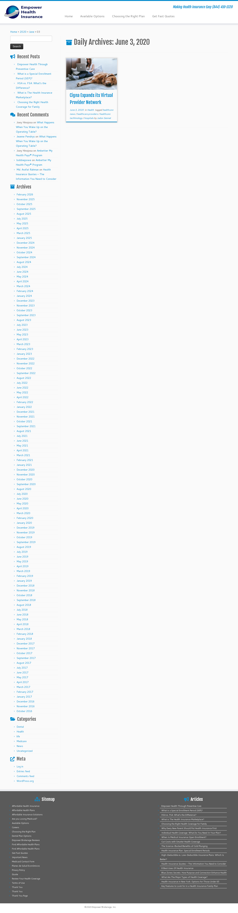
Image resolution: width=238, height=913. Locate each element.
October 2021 (24, 421)
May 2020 (22, 503)
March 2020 (23, 513)
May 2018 (22, 619)
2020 (23, 32)
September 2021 (26, 426)
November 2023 (26, 305)
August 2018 (24, 605)
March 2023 (23, 344)
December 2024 (25, 242)
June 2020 (22, 498)
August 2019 (24, 547)
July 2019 (22, 551)
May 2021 (22, 445)
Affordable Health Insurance (25, 806)
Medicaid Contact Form (23, 861)
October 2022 (24, 368)
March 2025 (23, 233)
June (31, 32)
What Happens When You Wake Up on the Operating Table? (35, 127)
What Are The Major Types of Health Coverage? (184, 877)
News (20, 746)
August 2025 (24, 213)
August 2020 (24, 489)
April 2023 (22, 339)
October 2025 (24, 204)
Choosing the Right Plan (128, 16)
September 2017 (26, 658)
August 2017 (24, 663)
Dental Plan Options (21, 835)
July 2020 (22, 494)
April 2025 (22, 228)
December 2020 (25, 469)
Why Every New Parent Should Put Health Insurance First (189, 828)
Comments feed (25, 776)
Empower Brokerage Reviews (26, 840)
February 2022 (25, 402)
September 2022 (26, 373)
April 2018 (22, 624)
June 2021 (22, 440)
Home (69, 16)
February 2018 (25, 634)
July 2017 (22, 667)
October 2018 (24, 595)
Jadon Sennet (104, 118)
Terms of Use (18, 882)
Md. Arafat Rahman (28, 169)
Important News (20, 857)
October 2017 (24, 653)
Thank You (17, 887)
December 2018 (25, 585)
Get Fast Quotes (163, 16)
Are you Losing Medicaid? (24, 818)
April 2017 (22, 682)
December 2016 (25, 701)
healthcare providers (87, 114)
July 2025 (22, 218)
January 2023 (24, 353)
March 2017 (23, 687)
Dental (20, 726)
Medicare (22, 741)
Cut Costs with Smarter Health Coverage (180, 841)
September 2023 (26, 315)
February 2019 (25, 576)
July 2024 (22, 267)
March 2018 (23, 629)
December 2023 (25, 300)
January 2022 (24, 407)
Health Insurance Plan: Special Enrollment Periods (185, 850)
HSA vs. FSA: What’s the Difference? (178, 814)
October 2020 (24, 479)
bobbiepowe (24, 160)
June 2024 (22, 271)
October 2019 (24, 537)
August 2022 (24, 378)
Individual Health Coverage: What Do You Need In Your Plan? (191, 832)
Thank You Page (20, 895)
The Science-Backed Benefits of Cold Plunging (184, 846)
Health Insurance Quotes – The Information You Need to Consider (36, 174)
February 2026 (25, 194)
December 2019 (25, 527)
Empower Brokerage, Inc (104, 907)
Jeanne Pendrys (26, 136)
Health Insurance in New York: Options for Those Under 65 (190, 881)
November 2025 (26, 199)
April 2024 (22, 281)
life (18, 736)
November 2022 (26, 363)
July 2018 (22, 609)
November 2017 (26, 648)
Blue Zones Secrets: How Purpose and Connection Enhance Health (194, 872)
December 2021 (25, 411)
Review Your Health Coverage (26, 878)
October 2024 (24, 252)
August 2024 (24, 262)
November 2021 (26, 416)
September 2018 (26, 600)
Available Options (92, 16)
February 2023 (25, 349)
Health (20, 731)
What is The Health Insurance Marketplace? (182, 819)
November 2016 (26, 706)
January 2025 (24, 238)
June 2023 (22, 329)
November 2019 (26, 532)
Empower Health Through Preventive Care (181, 806)
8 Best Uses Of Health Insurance (177, 868)
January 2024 (24, 296)
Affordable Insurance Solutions (27, 814)
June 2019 (22, 556)
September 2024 (26, 257)
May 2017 (22, 677)
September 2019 (26, 542)
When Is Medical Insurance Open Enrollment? (183, 837)
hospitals (89, 118)
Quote (15, 874)
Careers (15, 827)
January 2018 (24, 638)
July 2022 (22, 382)
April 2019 (22, 566)
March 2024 (23, 286)
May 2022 (22, 392)
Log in (20, 766)
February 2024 (25, 291)
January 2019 (24, 580)
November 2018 (26, 590)
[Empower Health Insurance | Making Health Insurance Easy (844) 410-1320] (27, 12)
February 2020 (25, 518)
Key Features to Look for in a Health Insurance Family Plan (189, 886)
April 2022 (22, 397)
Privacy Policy (18, 870)
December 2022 (25, 358)
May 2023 (22, 334)
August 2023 (24, 320)
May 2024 (22, 276)
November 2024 (26, 247)
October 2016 (24, 711)
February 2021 (25, 460)
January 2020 (24, 522)
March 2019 (23, 571)
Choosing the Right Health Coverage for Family (184, 823)
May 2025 (22, 223)
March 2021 (23, 455)
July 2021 (22, 436)
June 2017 (22, 672)
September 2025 (26, 209)
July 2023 (22, 324)
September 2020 (26, 484)
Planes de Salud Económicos (26, 865)
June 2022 (22, 387)
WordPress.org (25, 781)
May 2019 (22, 561)
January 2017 (24, 696)
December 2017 (25, 643)
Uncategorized (25, 751)
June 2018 (22, 614)
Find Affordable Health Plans (26, 844)
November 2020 (26, 474)
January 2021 (24, 465)
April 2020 (22, 508)
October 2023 (24, 310)
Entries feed (23, 771)
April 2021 (22, 450)
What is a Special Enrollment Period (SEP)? (182, 810)
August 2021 (24, 431)
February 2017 (25, 691)
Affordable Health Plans (23, 810)
